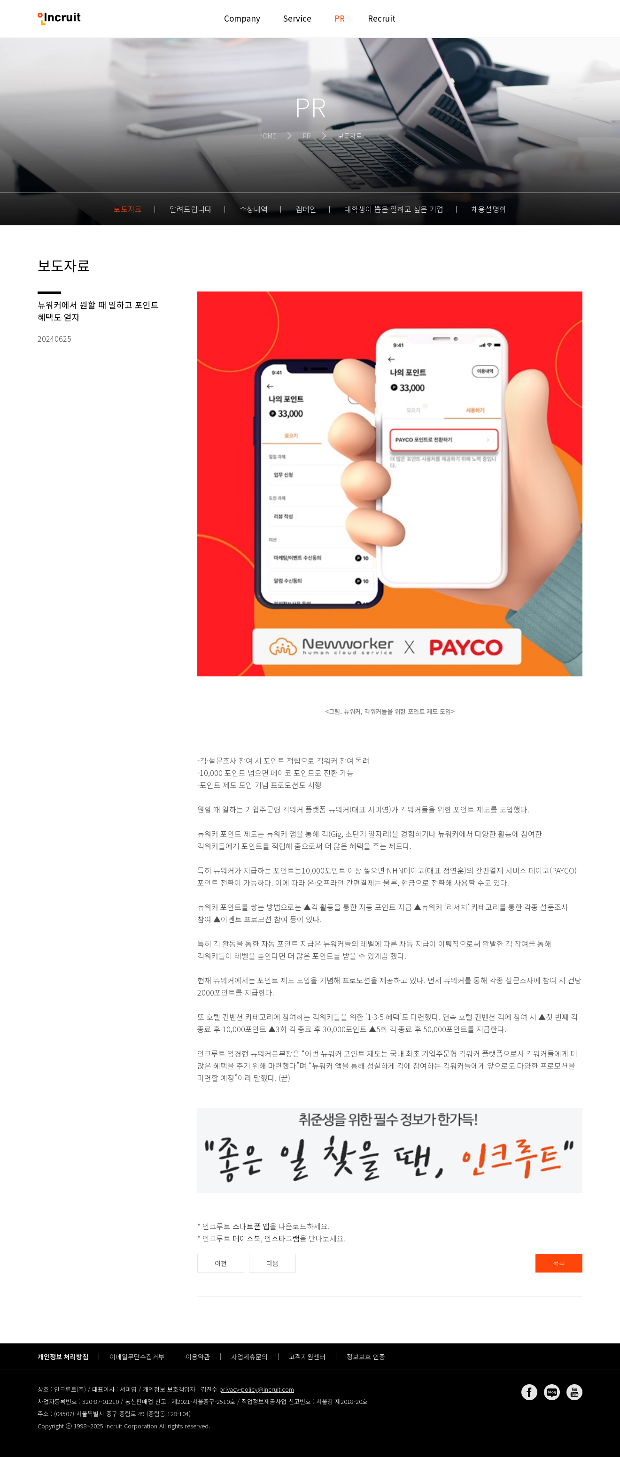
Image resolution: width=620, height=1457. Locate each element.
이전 (221, 1263)
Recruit (381, 18)
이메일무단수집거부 (136, 1356)
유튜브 (574, 1392)
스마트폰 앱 (251, 1226)
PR (339, 18)
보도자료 (128, 209)
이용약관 (198, 1356)
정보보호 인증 (366, 1356)
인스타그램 (282, 1238)
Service (297, 18)
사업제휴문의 (249, 1356)
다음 (272, 1263)
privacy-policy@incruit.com (256, 1389)
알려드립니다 (191, 209)
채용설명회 (488, 209)
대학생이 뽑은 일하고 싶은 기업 (393, 209)
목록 (559, 1263)
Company (242, 18)
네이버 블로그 (552, 1392)
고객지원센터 (307, 1356)
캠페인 (306, 209)
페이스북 (246, 1238)
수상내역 (254, 209)
